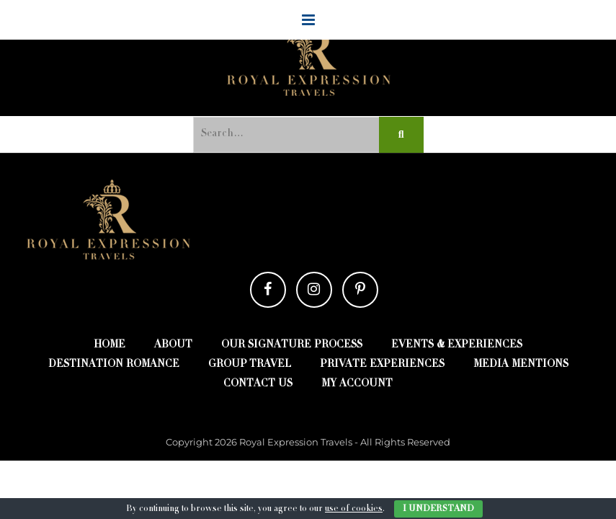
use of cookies (354, 509)
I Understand (438, 509)
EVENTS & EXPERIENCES (456, 345)
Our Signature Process (291, 345)
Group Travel (249, 365)
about (173, 345)
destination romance (113, 365)
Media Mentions (520, 365)
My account (357, 384)
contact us (258, 384)
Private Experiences (382, 365)
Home (109, 345)
